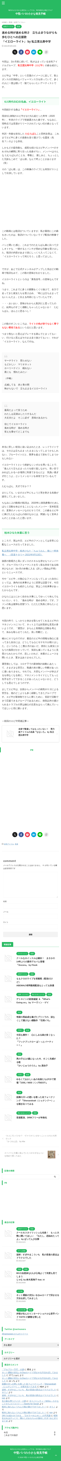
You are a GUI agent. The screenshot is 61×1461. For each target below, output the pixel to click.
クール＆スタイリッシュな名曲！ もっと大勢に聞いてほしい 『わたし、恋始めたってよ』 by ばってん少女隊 (37, 1235)
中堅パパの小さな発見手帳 (30, 13)
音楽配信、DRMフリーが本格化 (31, 1117)
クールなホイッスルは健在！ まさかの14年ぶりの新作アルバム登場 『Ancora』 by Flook (35, 961)
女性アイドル (9, 844)
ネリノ (5, 1392)
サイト (5, 922)
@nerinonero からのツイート (15, 1334)
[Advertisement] (30, 771)
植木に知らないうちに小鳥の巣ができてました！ (24, 1407)
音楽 (16, 844)
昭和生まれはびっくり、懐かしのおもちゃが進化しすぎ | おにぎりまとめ (30, 1418)
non (3, 1398)
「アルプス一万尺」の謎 (13, 1369)
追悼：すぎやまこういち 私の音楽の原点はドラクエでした (29, 1390)
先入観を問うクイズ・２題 (14, 1401)
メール (5, 912)
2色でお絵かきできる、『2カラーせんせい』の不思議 (26, 1416)
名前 (5, 901)
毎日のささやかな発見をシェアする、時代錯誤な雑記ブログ (30, 1449)
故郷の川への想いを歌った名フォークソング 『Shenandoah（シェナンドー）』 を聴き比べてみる (35, 1100)
